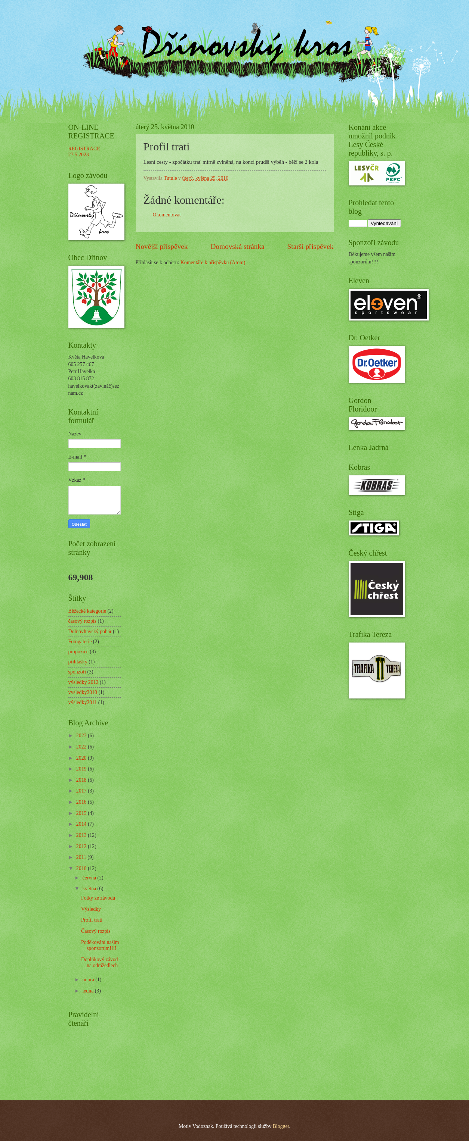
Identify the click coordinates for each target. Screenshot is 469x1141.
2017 (82, 791)
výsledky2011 (82, 702)
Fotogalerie (80, 641)
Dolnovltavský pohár (90, 631)
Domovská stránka (237, 246)
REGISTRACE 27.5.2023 (84, 152)
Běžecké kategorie (87, 611)
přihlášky (77, 662)
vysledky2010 (82, 692)
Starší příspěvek (310, 246)
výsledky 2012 (83, 682)
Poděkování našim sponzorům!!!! (100, 945)
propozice (78, 651)
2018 (82, 780)
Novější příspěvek (162, 246)
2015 (82, 813)
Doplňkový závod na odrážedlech (99, 963)
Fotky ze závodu (98, 898)
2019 (82, 769)
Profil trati (91, 920)
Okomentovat (167, 215)
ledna (88, 991)
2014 (82, 824)
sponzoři (77, 672)
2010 (82, 868)
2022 (82, 747)
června (89, 878)
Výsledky (91, 909)
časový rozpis (82, 621)
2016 (82, 802)
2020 (82, 758)
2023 (82, 735)
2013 (82, 835)
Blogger (281, 1126)
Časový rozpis (96, 931)
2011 (82, 857)
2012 (82, 846)
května (89, 888)
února (88, 979)
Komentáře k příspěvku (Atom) (213, 262)
